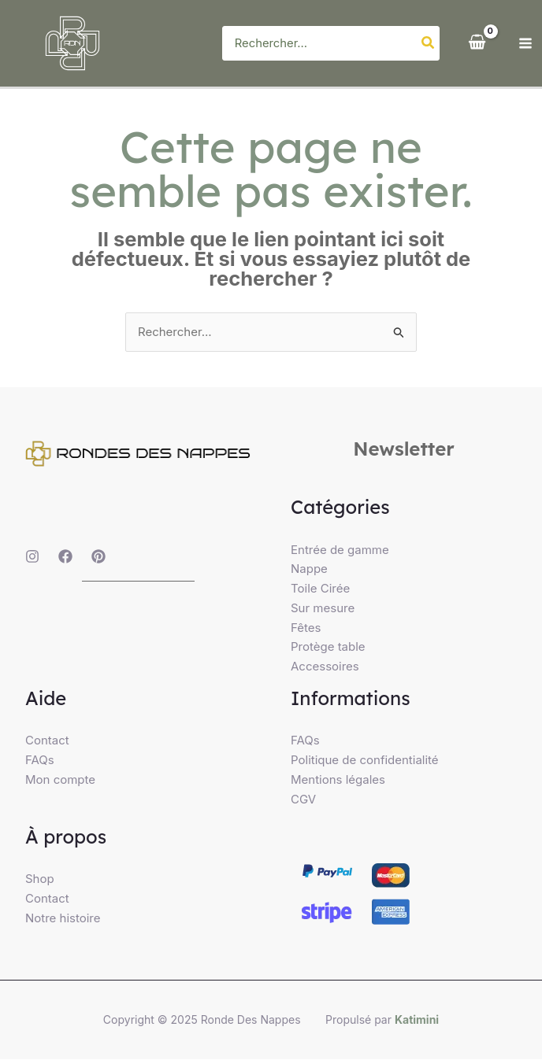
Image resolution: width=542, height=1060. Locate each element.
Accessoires (325, 666)
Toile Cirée (320, 588)
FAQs (39, 759)
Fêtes (306, 627)
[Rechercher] (428, 44)
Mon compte (60, 779)
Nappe (309, 569)
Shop (39, 878)
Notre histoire (63, 917)
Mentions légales (338, 779)
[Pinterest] (98, 556)
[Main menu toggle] (526, 44)
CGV (303, 799)
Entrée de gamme (340, 549)
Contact (47, 740)
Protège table (328, 647)
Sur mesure (323, 607)
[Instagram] (32, 556)
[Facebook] (65, 556)
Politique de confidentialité (365, 759)
